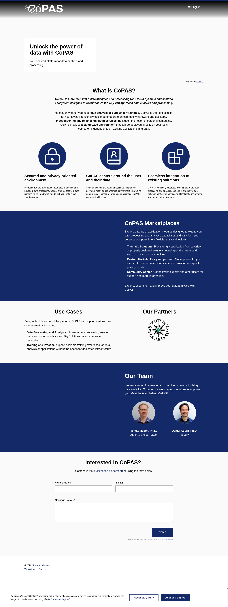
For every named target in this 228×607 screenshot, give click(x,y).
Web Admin (29, 569)
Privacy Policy (153, 539)
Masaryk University (41, 565)
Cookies (42, 569)
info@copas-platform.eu (108, 470)
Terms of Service (167, 539)
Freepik (200, 81)
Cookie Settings (60, 600)
